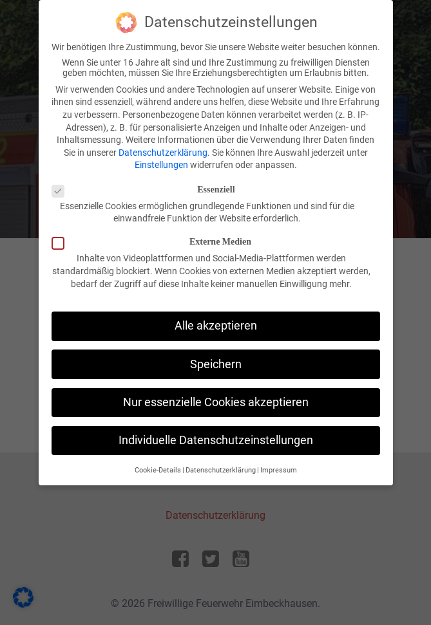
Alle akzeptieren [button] (216, 325)
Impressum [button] (278, 470)
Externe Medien (156, 242)
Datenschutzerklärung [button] (221, 470)
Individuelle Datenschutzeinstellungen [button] (216, 440)
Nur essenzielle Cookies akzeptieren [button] (216, 402)
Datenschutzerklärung (163, 152)
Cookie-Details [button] (158, 470)
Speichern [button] (216, 364)
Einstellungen (161, 165)
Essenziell (148, 190)
